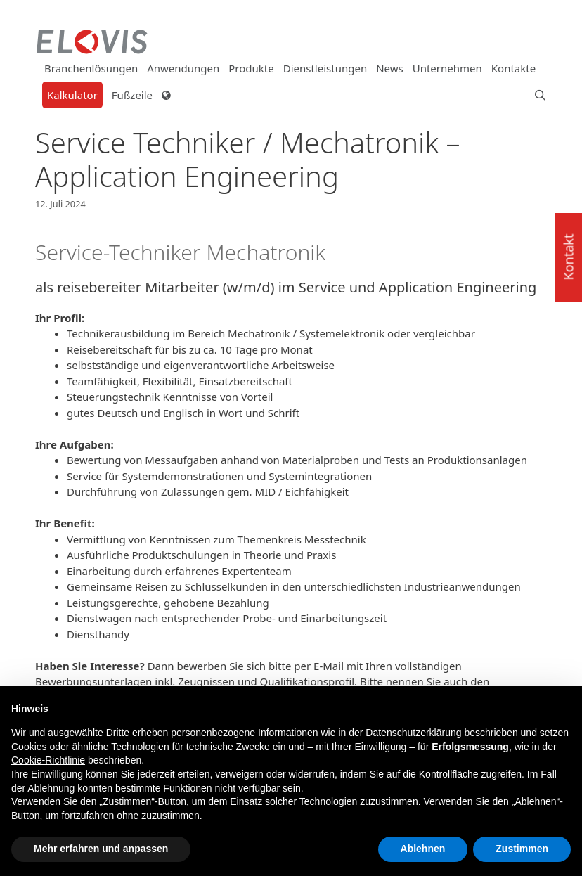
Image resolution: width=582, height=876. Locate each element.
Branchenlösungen (91, 68)
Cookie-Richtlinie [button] (48, 760)
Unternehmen (447, 68)
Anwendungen (183, 68)
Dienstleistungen (325, 68)
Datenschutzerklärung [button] (413, 732)
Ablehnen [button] (423, 848)
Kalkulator (72, 95)
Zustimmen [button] (522, 848)
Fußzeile (132, 95)
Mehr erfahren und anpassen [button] (101, 848)
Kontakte (513, 68)
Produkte (250, 68)
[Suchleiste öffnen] (535, 95)
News (389, 68)
